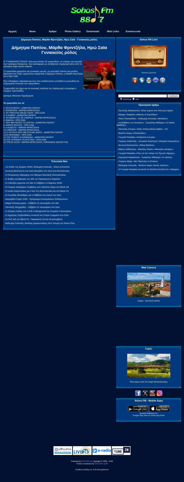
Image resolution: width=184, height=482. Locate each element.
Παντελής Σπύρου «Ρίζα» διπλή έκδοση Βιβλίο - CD (143, 129)
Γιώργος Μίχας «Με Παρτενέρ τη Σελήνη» (138, 161)
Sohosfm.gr (87, 461)
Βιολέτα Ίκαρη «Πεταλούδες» (132, 133)
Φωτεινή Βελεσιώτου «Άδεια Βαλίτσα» (136, 145)
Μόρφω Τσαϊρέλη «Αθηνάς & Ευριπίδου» (138, 114)
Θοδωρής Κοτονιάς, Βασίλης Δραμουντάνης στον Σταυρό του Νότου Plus (40, 223)
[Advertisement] (148, 220)
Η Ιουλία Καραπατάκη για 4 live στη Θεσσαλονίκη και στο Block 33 (36, 191)
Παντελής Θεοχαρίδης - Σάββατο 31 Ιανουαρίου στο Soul (32, 207)
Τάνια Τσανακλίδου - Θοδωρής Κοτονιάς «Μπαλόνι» (143, 118)
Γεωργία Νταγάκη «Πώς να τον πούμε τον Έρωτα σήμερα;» (146, 153)
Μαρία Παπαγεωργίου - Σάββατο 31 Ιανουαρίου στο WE (32, 203)
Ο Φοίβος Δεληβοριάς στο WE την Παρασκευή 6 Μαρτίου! (32, 179)
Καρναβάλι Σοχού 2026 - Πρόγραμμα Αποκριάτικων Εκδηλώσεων (36, 199)
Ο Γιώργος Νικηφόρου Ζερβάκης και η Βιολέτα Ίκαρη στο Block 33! (37, 187)
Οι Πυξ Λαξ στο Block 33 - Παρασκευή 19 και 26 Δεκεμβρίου (34, 219)
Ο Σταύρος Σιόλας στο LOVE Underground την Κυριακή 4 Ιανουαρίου (38, 211)
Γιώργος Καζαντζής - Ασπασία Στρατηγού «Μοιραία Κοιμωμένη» (148, 141)
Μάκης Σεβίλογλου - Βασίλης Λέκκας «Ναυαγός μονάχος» (145, 149)
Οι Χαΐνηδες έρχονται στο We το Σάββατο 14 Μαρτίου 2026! (33, 183)
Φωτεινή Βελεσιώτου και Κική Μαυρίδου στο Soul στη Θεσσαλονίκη (37, 171)
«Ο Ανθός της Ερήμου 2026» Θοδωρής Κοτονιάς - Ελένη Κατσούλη (37, 167)
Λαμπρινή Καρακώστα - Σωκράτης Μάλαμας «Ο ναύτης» (145, 157)
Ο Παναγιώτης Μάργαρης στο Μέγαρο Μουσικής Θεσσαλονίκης (35, 175)
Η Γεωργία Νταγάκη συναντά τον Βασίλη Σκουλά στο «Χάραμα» (148, 169)
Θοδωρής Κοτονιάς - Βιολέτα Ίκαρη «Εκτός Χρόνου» (143, 165)
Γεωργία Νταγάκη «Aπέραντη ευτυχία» (136, 137)
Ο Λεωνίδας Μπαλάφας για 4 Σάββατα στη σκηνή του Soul (33, 195)
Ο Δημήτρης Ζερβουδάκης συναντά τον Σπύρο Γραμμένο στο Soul (36, 215)
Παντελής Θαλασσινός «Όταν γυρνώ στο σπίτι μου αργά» (145, 110)
